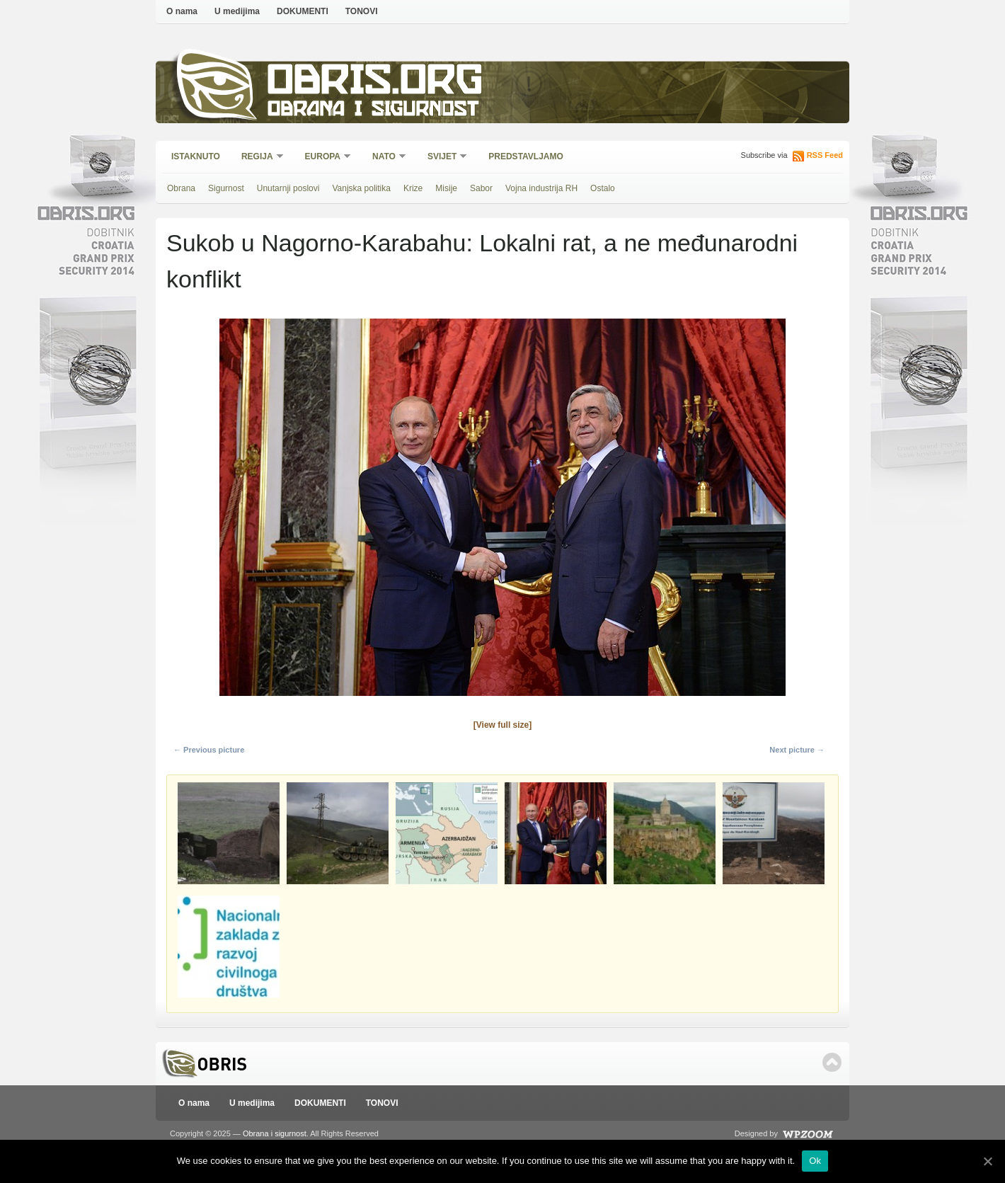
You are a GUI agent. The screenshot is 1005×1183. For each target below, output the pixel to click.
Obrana (181, 188)
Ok (815, 1160)
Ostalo (602, 188)
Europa (323, 158)
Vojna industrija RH (541, 188)
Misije (446, 188)
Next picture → (797, 749)
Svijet (442, 158)
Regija (258, 158)
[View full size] (502, 725)
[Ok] (987, 1161)
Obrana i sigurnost (373, 111)
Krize (413, 188)
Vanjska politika (361, 188)
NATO (384, 158)
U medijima (237, 11)
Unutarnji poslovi (288, 188)
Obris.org (375, 83)
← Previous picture (208, 749)
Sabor (481, 188)
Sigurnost (226, 188)
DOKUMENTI (302, 11)
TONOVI (361, 11)
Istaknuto (195, 156)
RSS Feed (825, 155)
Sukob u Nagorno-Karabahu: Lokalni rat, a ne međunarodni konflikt (482, 260)
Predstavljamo (525, 156)
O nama (181, 11)
